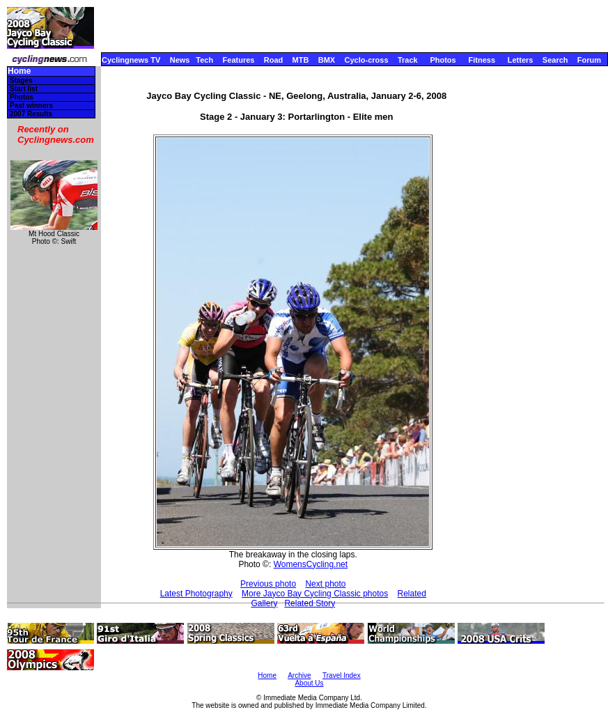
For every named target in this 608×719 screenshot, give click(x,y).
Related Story (309, 603)
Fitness (481, 60)
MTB (301, 60)
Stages (21, 80)
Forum (589, 60)
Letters (520, 60)
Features (239, 60)
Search (555, 60)
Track (408, 60)
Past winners (31, 105)
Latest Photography (196, 593)
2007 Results (31, 114)
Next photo (325, 584)
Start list (24, 89)
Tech (204, 60)
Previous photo (268, 584)
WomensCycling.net (311, 564)
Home (19, 71)
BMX (326, 60)
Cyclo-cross (367, 60)
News (180, 60)
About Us (309, 683)
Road (273, 60)
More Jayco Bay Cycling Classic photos (315, 593)
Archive (299, 675)
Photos (442, 60)
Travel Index (341, 675)
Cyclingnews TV (131, 60)
